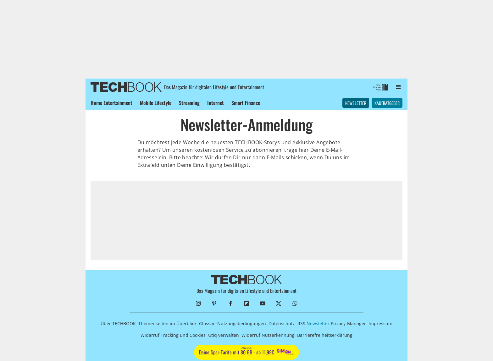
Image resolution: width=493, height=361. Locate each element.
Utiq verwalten (223, 335)
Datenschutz (282, 323)
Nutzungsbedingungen (241, 323)
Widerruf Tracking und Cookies (173, 335)
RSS (301, 323)
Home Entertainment (111, 103)
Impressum (380, 323)
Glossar (207, 323)
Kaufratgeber (387, 103)
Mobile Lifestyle (155, 103)
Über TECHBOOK (118, 323)
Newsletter (355, 103)
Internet (215, 103)
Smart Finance (245, 103)
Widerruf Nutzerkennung (268, 335)
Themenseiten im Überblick (167, 323)
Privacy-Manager (348, 323)
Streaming (189, 103)
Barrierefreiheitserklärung (324, 335)
